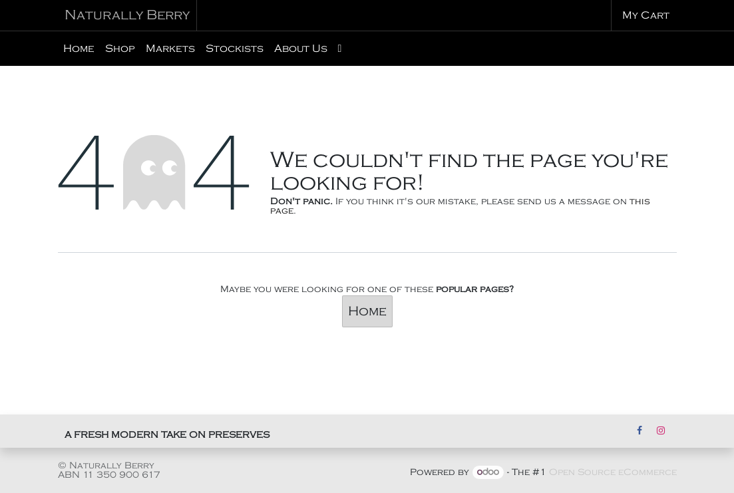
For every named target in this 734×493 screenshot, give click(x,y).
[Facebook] (639, 430)
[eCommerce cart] (644, 15)
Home (367, 311)
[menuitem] (79, 48)
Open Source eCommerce (613, 472)
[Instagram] (660, 430)
